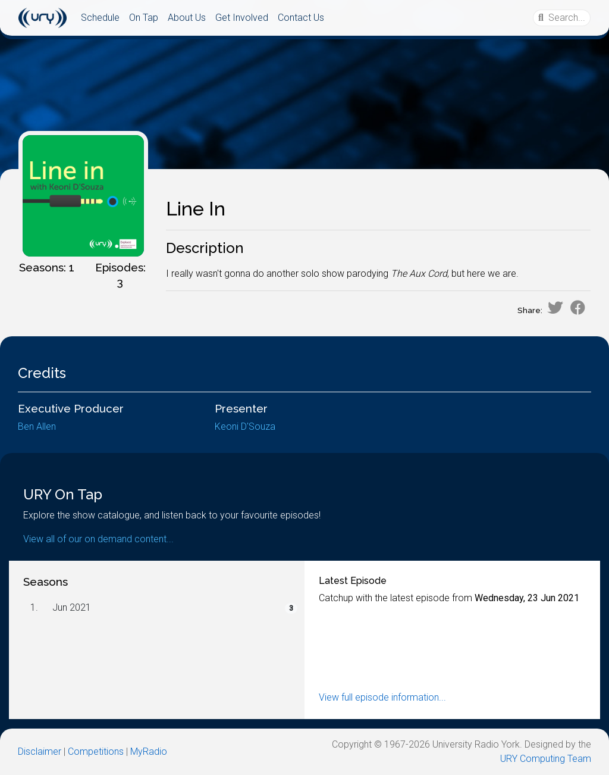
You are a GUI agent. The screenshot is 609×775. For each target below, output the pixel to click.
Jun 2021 (71, 607)
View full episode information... (382, 697)
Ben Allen (37, 426)
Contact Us (301, 17)
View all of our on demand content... (98, 539)
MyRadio (148, 751)
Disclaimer (39, 751)
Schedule (100, 17)
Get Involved (241, 17)
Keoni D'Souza (245, 426)
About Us (187, 17)
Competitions (96, 751)
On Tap (143, 17)
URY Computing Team (545, 758)
